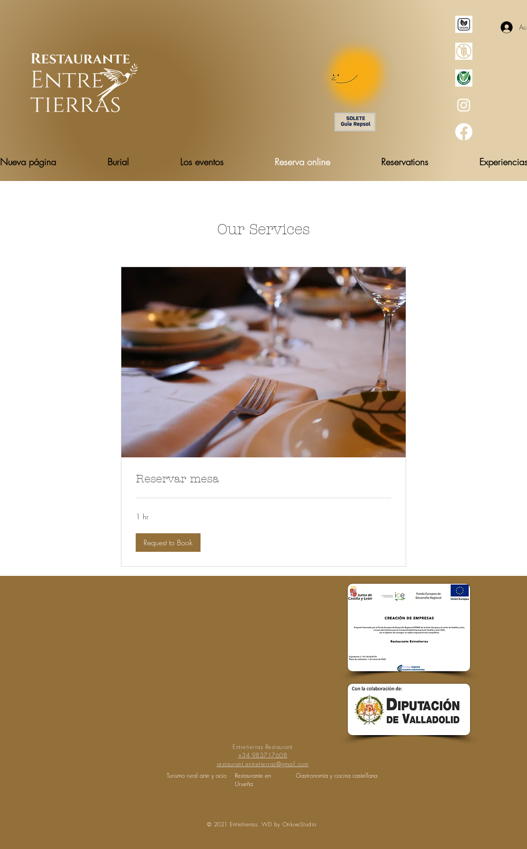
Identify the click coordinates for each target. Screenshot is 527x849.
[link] (263, 479)
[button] (168, 542)
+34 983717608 (263, 755)
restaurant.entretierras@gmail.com (262, 764)
